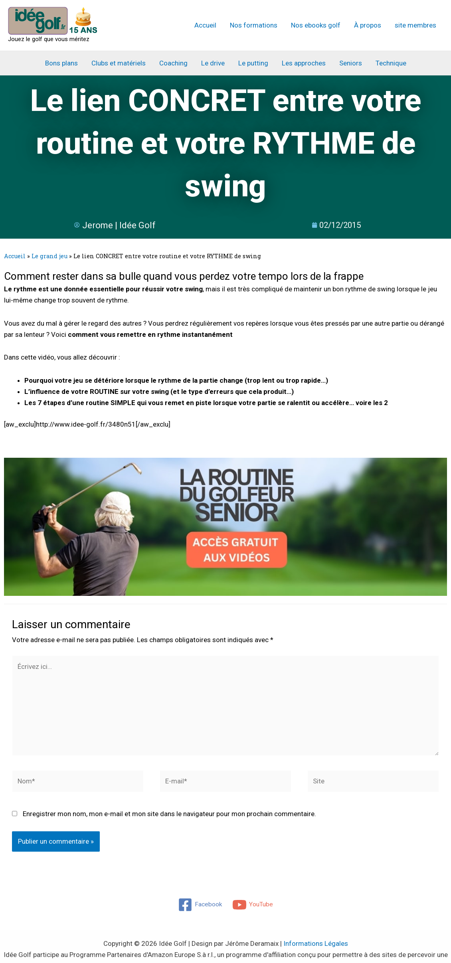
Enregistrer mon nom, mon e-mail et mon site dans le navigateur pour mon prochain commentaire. (169, 814)
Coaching (173, 63)
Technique (391, 63)
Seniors (350, 63)
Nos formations (253, 25)
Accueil (205, 25)
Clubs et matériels (118, 63)
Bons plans (61, 63)
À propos (367, 25)
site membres (415, 25)
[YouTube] (254, 905)
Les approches (304, 63)
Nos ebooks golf (315, 25)
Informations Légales (315, 943)
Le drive (213, 63)
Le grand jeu (49, 256)
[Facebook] (199, 905)
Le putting (253, 63)
